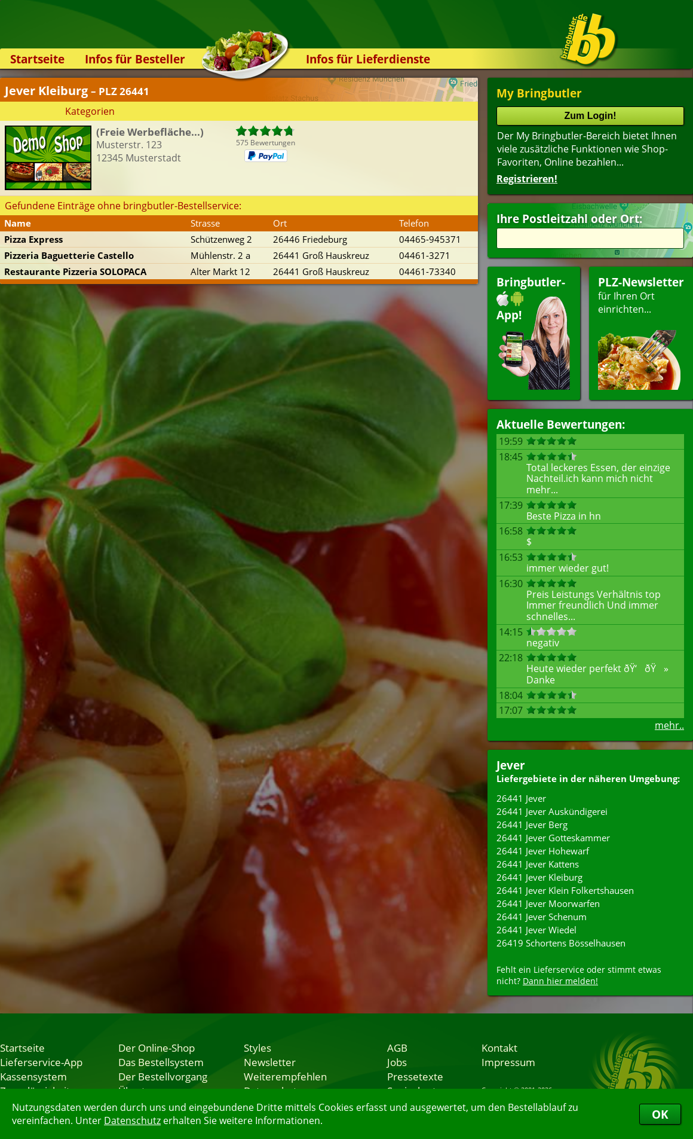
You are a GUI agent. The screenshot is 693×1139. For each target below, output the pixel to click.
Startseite (37, 58)
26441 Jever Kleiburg (539, 877)
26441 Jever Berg (532, 824)
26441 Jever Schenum (541, 917)
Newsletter (270, 1062)
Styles (257, 1047)
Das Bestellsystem (161, 1062)
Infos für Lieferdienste (368, 58)
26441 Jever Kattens (537, 864)
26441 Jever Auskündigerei (552, 811)
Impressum (508, 1062)
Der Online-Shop (156, 1047)
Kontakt (499, 1047)
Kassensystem (33, 1076)
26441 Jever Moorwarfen (548, 903)
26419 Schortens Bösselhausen (560, 943)
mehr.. (669, 725)
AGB (397, 1047)
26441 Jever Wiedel (536, 930)
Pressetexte (415, 1076)
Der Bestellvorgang (162, 1076)
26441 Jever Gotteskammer (553, 838)
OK (660, 1114)
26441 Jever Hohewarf (542, 851)
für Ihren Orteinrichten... (641, 332)
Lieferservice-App (41, 1062)
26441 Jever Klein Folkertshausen (565, 890)
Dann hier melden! (560, 981)
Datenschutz (132, 1120)
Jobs (397, 1062)
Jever (510, 765)
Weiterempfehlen (285, 1076)
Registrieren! (526, 178)
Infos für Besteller (135, 58)
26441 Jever (521, 798)
